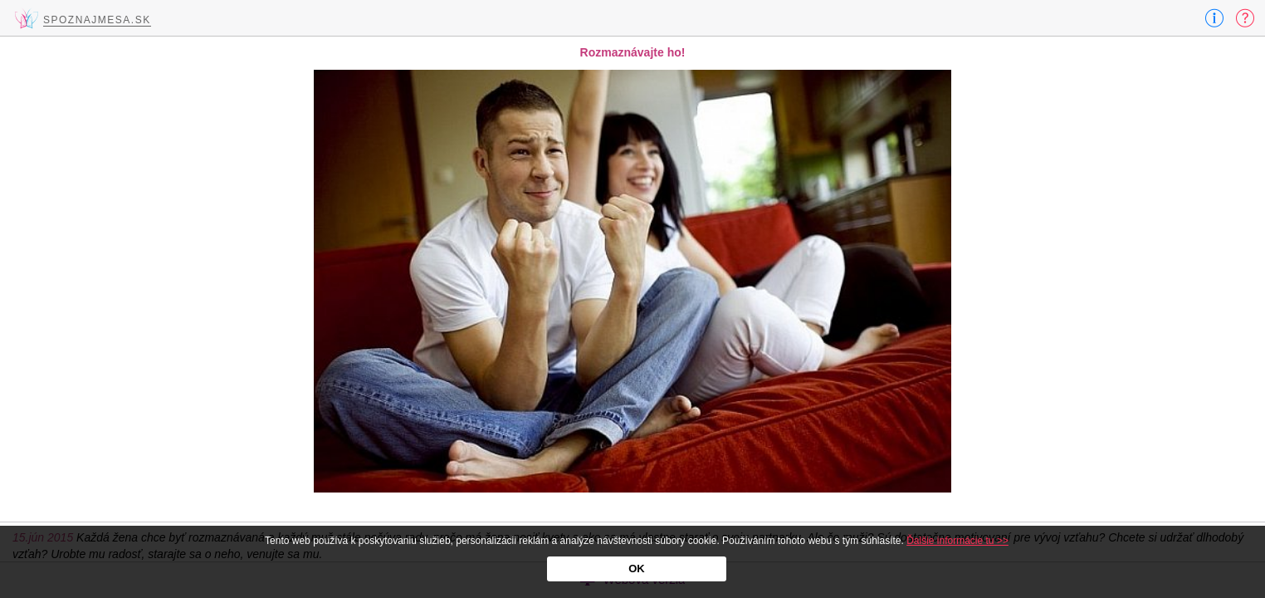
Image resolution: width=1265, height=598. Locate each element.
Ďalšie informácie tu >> (957, 541)
